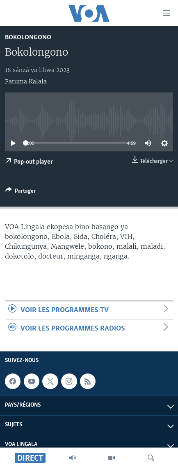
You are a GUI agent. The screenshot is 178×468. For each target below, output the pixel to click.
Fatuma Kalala (26, 81)
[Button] (20, 192)
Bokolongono (28, 37)
